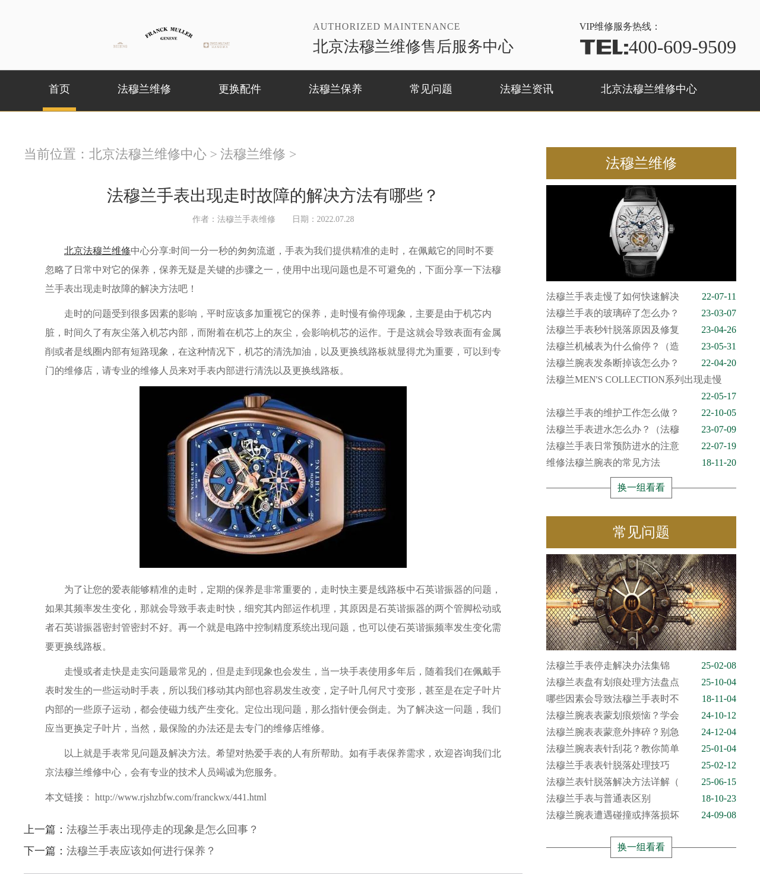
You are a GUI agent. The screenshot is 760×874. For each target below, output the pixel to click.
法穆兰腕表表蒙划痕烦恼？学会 (641, 715)
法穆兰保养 (335, 89)
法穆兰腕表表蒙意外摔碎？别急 (641, 732)
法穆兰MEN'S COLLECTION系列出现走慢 (641, 381)
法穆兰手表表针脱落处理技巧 (641, 765)
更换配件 (239, 89)
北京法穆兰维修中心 (649, 89)
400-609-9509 (658, 47)
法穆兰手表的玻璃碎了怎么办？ (641, 313)
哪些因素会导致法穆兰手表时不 (641, 699)
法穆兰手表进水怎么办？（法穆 (641, 429)
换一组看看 (641, 487)
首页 (59, 89)
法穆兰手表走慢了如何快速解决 (641, 296)
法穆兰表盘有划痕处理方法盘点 (641, 682)
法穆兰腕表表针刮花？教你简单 (641, 748)
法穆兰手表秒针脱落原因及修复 (641, 330)
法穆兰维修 (144, 89)
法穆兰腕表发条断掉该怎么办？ (641, 363)
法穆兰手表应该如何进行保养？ (141, 851)
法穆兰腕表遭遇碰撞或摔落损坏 (641, 815)
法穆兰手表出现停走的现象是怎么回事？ (162, 829)
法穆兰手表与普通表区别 (641, 798)
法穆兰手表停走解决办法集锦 (641, 665)
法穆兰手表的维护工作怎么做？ (641, 413)
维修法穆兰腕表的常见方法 (641, 463)
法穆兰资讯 (526, 89)
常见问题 (431, 89)
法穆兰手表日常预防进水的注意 (641, 446)
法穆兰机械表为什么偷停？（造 (641, 346)
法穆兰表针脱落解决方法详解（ (641, 782)
